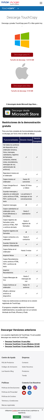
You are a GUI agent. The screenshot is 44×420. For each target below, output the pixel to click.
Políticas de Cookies (9, 396)
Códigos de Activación (9, 367)
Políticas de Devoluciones (10, 388)
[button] (18, 8)
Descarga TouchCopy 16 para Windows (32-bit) (22, 346)
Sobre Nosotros (27, 367)
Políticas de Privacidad (9, 392)
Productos (25, 371)
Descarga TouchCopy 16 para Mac (17, 342)
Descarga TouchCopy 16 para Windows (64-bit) (22, 344)
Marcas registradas (8, 405)
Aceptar (16, 417)
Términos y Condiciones (10, 401)
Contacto (25, 362)
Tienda (24, 375)
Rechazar (26, 417)
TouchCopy (9, 8)
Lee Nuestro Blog (8, 371)
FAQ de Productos (8, 362)
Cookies (14, 410)
